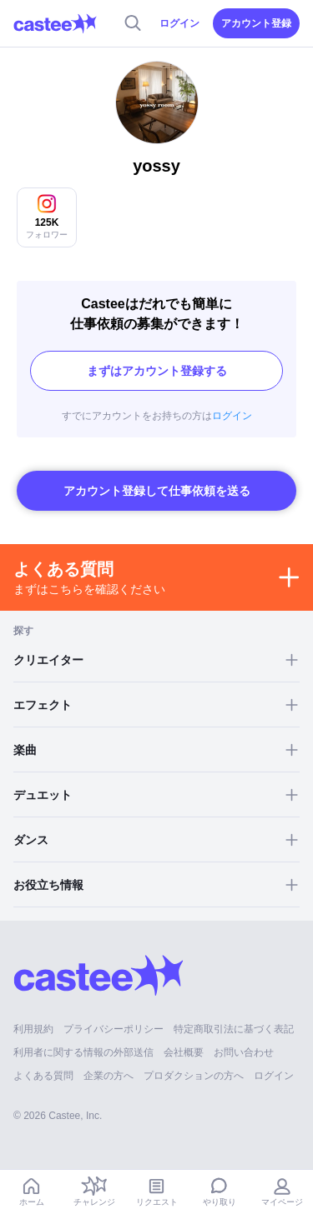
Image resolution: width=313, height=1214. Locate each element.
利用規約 (33, 1029)
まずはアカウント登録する (157, 370)
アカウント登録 (256, 23)
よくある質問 (43, 1076)
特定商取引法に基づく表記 (234, 1029)
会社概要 (184, 1052)
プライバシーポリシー (113, 1029)
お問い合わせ (244, 1052)
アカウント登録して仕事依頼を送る (156, 490)
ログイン (179, 23)
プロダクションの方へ (194, 1076)
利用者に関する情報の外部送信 (83, 1052)
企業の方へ (108, 1076)
